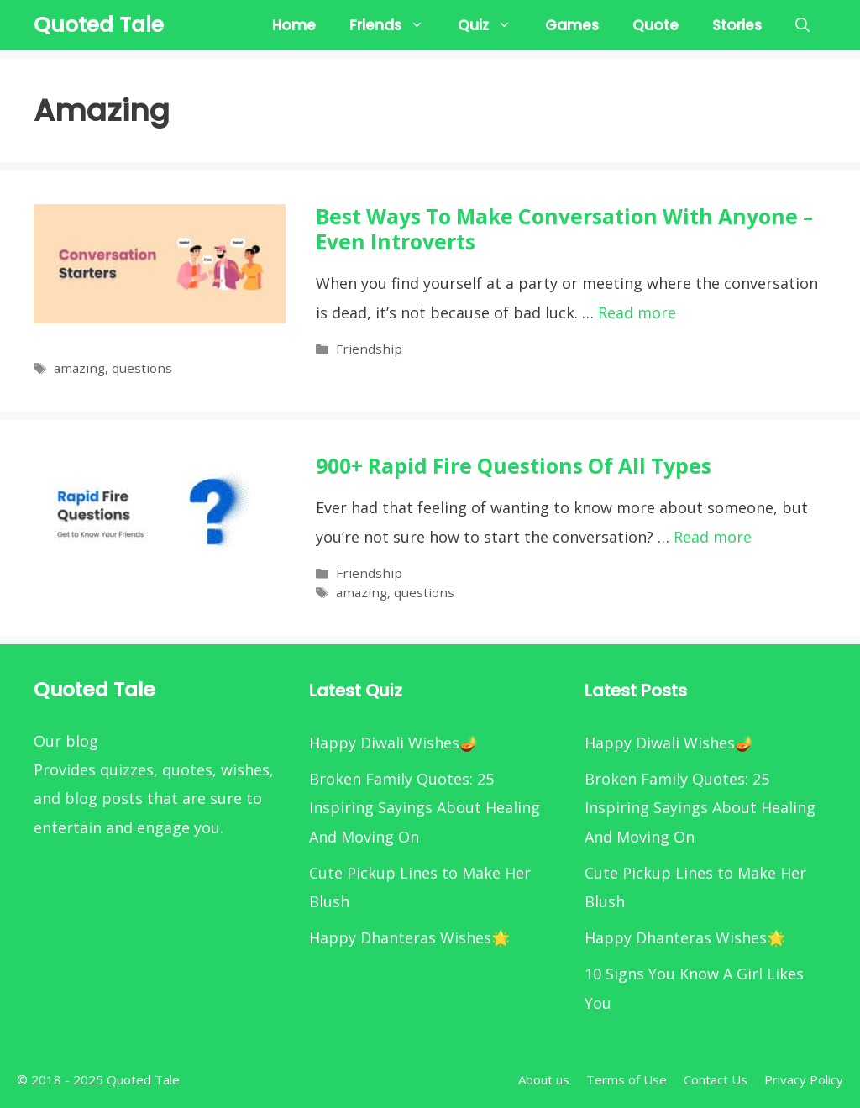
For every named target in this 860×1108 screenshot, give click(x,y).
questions (142, 368)
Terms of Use (626, 1079)
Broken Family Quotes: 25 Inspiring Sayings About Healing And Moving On (424, 807)
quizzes (127, 769)
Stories (737, 25)
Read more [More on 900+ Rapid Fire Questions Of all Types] (713, 537)
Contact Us (715, 1079)
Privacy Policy (803, 1079)
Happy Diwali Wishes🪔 (393, 743)
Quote (655, 25)
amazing (79, 368)
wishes (245, 769)
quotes (187, 769)
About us (543, 1079)
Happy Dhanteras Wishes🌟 (409, 937)
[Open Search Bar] (802, 25)
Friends (395, 25)
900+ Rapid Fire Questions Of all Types (513, 466)
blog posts (104, 798)
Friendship (369, 348)
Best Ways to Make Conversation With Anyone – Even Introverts (564, 228)
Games (572, 25)
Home (294, 25)
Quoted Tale (99, 24)
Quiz (493, 25)
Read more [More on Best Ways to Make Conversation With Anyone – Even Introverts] (637, 312)
